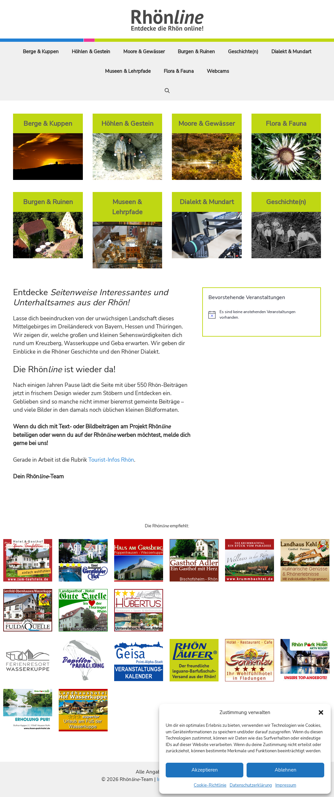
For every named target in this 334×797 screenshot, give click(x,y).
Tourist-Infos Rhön (111, 460)
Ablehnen (285, 770)
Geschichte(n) (243, 51)
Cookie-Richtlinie (210, 785)
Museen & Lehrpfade (128, 71)
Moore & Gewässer (144, 51)
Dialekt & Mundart (291, 51)
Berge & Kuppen (41, 51)
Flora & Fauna (179, 71)
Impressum (285, 785)
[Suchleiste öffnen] (167, 91)
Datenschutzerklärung (251, 785)
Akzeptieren (204, 770)
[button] (321, 712)
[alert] (261, 314)
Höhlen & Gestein (91, 51)
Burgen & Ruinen (196, 51)
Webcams (218, 71)
